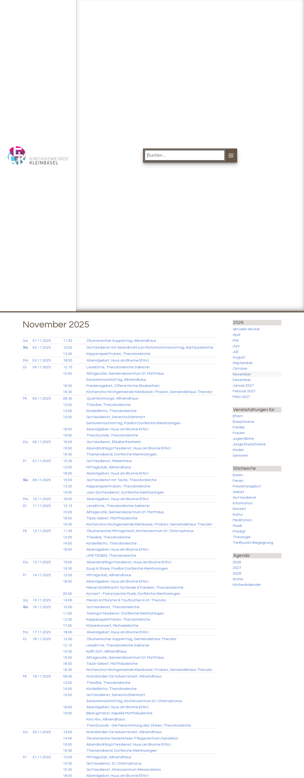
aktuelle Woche (246, 329)
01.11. (41, 340)
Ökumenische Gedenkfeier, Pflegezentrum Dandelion (132, 738)
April (236, 335)
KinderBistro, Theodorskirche (111, 411)
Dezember (242, 380)
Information (243, 503)
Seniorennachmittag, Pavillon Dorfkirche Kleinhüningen (133, 423)
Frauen (239, 433)
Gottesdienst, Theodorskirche (113, 607)
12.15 (67, 367)
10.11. (41, 499)
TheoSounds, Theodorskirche (112, 435)
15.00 (67, 373)
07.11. (41, 461)
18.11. (41, 639)
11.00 (67, 613)
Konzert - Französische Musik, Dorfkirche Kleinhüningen (133, 593)
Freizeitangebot (247, 486)
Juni (236, 346)
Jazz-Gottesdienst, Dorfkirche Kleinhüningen (125, 492)
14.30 (67, 651)
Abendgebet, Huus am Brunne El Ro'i (118, 360)
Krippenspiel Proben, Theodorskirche (118, 354)
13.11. (41, 562)
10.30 (67, 461)
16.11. (41, 607)
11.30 (67, 340)
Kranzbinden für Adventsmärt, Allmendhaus (124, 676)
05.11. (41, 398)
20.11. (41, 732)
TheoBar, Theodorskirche (108, 405)
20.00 (67, 593)
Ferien (238, 480)
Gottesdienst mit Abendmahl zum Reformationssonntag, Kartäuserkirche (150, 347)
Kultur (238, 514)
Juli (235, 352)
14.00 (67, 411)
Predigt (239, 531)
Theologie (242, 537)
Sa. (25, 340)
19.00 (67, 435)
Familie (239, 427)
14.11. (41, 575)
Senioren (240, 455)
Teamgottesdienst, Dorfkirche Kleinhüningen (125, 613)
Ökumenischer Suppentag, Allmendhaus (121, 340)
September (243, 363)
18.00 (67, 360)
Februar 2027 (244, 391)
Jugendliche (243, 438)
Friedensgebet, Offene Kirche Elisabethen (123, 386)
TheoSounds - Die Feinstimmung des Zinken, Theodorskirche (138, 725)
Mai (236, 340)
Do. (26, 442)
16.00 (67, 442)
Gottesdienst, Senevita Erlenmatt (115, 417)
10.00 (67, 347)
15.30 (67, 769)
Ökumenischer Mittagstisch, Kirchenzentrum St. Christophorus (140, 531)
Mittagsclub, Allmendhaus (108, 467)
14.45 (67, 738)
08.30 (67, 398)
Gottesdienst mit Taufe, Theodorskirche (122, 480)
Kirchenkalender (247, 585)
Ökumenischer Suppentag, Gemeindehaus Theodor (131, 639)
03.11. (41, 360)
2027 (237, 568)
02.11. (41, 347)
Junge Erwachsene (249, 444)
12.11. (41, 531)
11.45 (67, 531)
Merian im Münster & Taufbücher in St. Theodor (126, 600)
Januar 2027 (243, 385)
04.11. (41, 367)
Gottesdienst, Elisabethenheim (114, 442)
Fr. (25, 461)
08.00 (67, 676)
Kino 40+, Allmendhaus (105, 719)
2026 (237, 562)
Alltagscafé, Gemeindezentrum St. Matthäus (125, 373)
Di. (25, 367)
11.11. (41, 506)
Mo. (26, 360)
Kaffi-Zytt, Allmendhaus (106, 651)
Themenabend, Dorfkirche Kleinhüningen (121, 454)
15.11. (41, 600)
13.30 (67, 354)
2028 (237, 573)
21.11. (41, 757)
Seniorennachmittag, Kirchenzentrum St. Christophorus (134, 701)
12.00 (67, 405)
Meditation (242, 520)
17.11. (41, 632)
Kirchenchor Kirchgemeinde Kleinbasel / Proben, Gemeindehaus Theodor (149, 392)
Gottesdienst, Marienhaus (109, 461)
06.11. (41, 442)
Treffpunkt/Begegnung (253, 543)
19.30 (67, 392)
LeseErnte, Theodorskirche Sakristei (118, 367)
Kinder (238, 450)
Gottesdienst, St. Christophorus (114, 763)
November (242, 374)
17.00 (67, 625)
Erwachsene (243, 422)
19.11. (41, 676)
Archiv (238, 579)
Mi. (25, 398)
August (239, 357)
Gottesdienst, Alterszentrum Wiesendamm (123, 769)
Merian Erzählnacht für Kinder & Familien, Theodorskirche (135, 587)
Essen (238, 475)
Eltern (238, 416)
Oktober (240, 368)
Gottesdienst (244, 497)
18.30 (67, 386)
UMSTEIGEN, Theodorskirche (111, 555)
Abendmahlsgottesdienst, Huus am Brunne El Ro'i (128, 448)
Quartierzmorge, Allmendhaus (112, 398)
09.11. (41, 480)
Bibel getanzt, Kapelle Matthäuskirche (119, 713)
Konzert (239, 509)
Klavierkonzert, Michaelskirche (112, 625)
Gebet (238, 492)
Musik (237, 526)
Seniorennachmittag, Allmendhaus (116, 379)
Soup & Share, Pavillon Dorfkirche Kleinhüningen (127, 568)
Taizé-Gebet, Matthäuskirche (112, 518)
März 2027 (241, 397)
